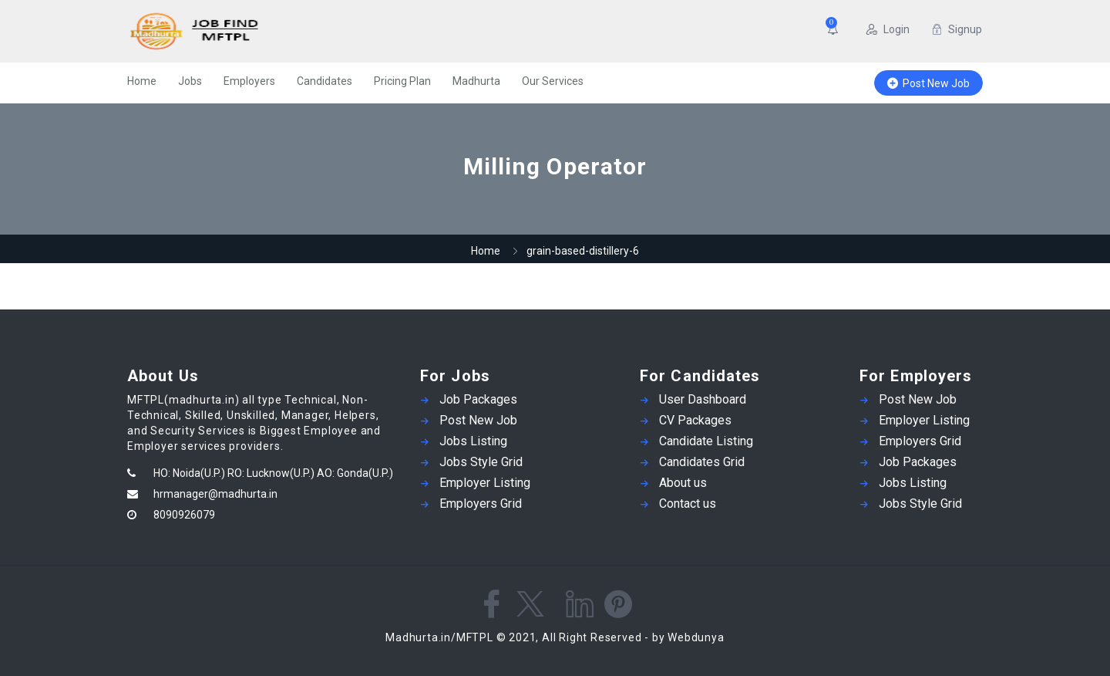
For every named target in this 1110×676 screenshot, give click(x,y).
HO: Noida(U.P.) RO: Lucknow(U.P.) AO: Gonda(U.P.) (273, 473)
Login (888, 29)
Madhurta (476, 81)
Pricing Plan (402, 81)
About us (683, 482)
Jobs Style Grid (481, 462)
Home (141, 81)
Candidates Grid (702, 462)
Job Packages (478, 399)
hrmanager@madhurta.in (215, 494)
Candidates (324, 81)
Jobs (190, 81)
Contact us (687, 503)
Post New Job (928, 83)
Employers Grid (480, 503)
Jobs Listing (473, 441)
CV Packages (695, 420)
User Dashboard (702, 399)
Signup (956, 29)
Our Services (553, 81)
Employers (249, 81)
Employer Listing (484, 482)
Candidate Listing (706, 441)
